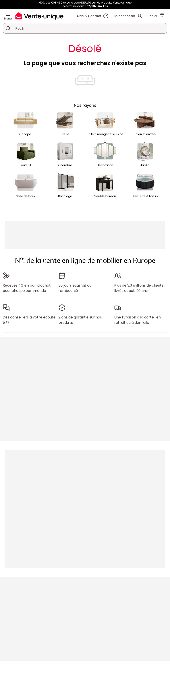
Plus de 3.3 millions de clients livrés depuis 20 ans (138, 288)
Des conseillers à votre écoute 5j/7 (29, 320)
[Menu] (8, 14)
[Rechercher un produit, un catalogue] (8, 28)
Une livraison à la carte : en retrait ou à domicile (137, 320)
